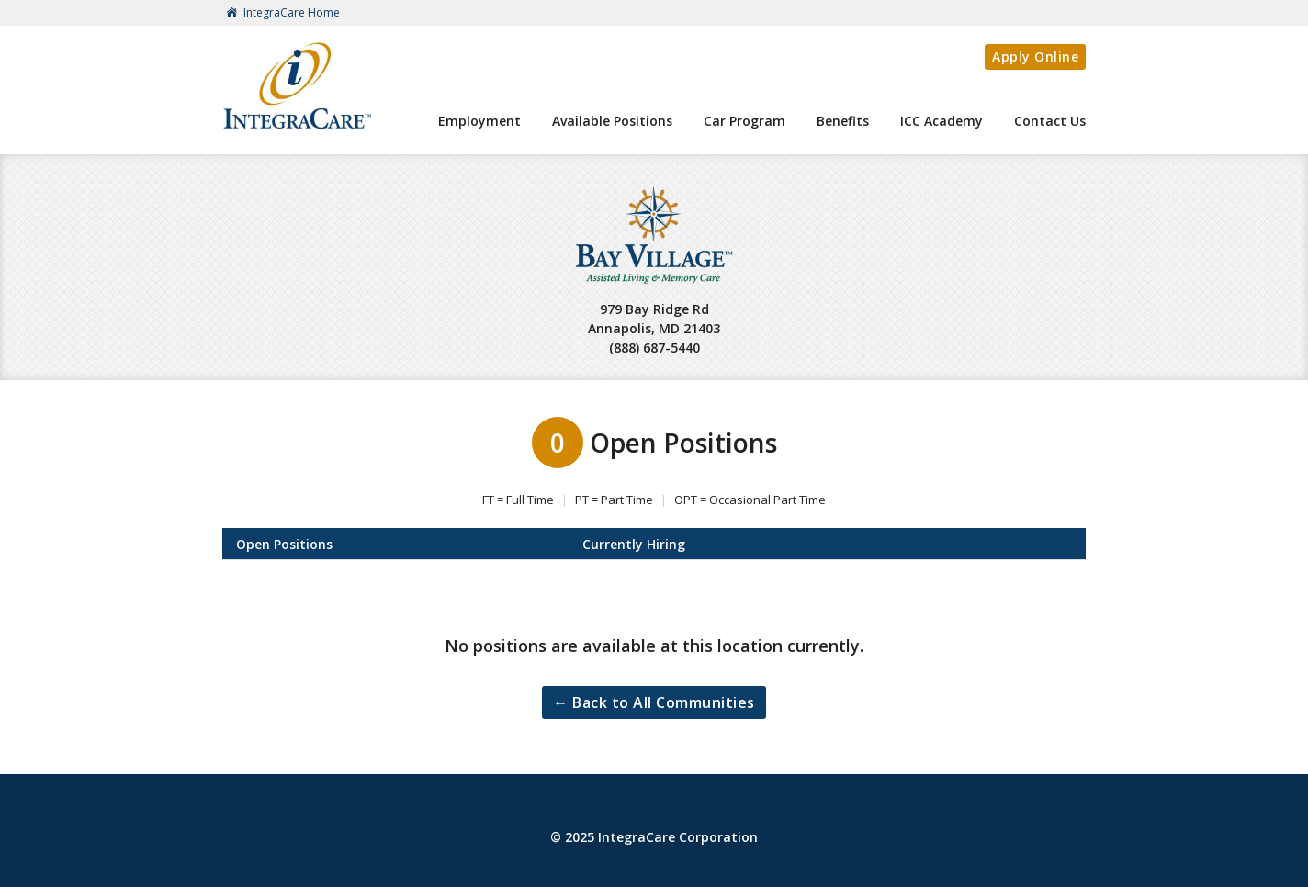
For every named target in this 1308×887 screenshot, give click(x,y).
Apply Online (1035, 56)
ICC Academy (941, 120)
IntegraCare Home (281, 14)
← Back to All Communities (654, 702)
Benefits (843, 120)
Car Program (744, 120)
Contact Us (1050, 120)
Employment (479, 120)
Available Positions (612, 120)
